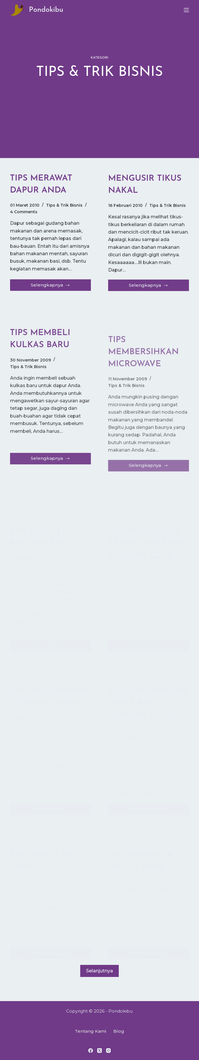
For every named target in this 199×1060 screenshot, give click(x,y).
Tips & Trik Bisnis (64, 205)
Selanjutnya (99, 980)
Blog (118, 1031)
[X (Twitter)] (99, 1050)
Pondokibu (46, 10)
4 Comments (23, 212)
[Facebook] (90, 1050)
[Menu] (186, 10)
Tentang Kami (90, 1031)
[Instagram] (108, 1050)
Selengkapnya (50, 286)
